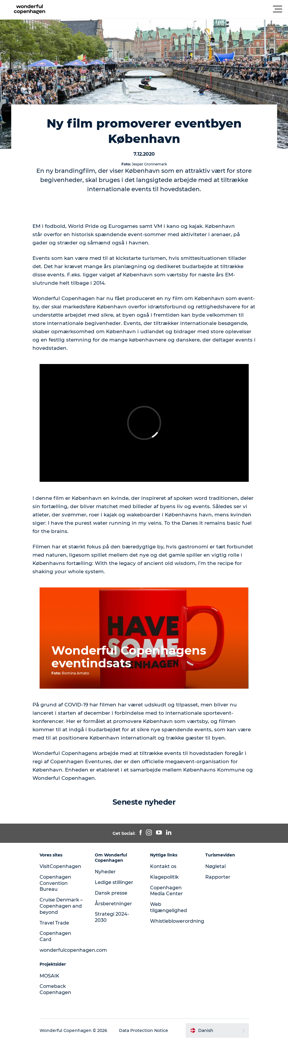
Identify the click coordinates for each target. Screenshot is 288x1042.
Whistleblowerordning (177, 921)
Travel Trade (54, 923)
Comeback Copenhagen (55, 989)
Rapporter (217, 877)
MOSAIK (49, 976)
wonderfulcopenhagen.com (73, 950)
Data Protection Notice (143, 1030)
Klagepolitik (164, 877)
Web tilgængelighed (168, 907)
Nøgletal (215, 866)
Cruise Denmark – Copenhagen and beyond (61, 906)
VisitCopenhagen (60, 866)
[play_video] (144, 423)
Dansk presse (111, 893)
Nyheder (105, 871)
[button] (170, 9)
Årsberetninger (113, 903)
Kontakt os (163, 866)
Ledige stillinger (114, 882)
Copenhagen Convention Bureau (55, 883)
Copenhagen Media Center (166, 891)
